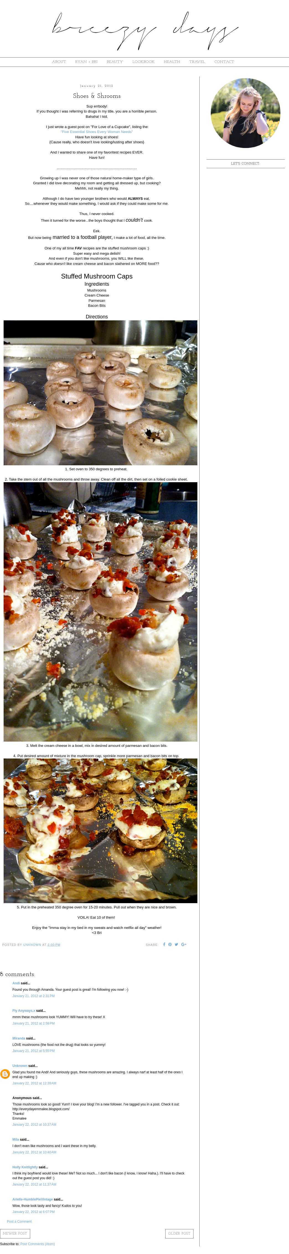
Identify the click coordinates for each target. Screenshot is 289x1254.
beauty (115, 62)
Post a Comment (19, 1222)
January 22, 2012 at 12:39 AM (34, 1083)
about (59, 62)
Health (172, 62)
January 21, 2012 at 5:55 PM (33, 1051)
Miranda (18, 1038)
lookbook (144, 62)
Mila (15, 1139)
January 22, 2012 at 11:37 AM (34, 1184)
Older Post (179, 1233)
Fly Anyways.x (23, 1011)
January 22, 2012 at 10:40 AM (34, 1152)
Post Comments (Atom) (37, 1244)
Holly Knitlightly (25, 1167)
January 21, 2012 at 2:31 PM (33, 996)
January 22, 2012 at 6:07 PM (33, 1212)
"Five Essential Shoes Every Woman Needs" (97, 132)
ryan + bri (86, 62)
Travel (197, 62)
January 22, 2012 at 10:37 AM (34, 1125)
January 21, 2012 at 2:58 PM (33, 1023)
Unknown (19, 1066)
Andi (16, 983)
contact (224, 62)
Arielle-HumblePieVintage (32, 1199)
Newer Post (15, 1233)
